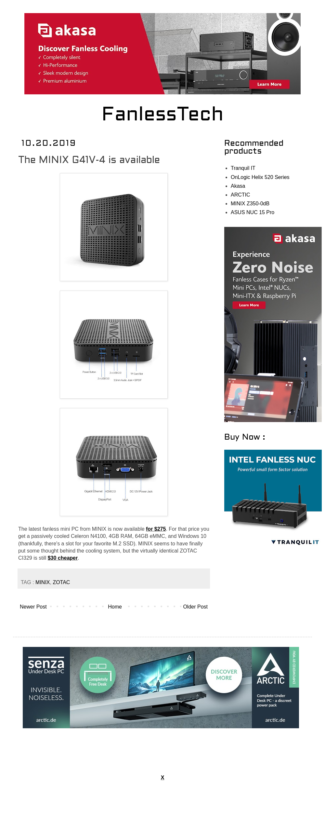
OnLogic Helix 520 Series (260, 177)
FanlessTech (163, 115)
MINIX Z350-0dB (250, 203)
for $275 (156, 529)
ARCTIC (240, 195)
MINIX (42, 582)
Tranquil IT (243, 168)
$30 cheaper (63, 558)
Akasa (238, 186)
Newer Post (33, 606)
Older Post (195, 606)
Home (115, 606)
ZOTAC (61, 582)
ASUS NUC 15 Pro (252, 212)
